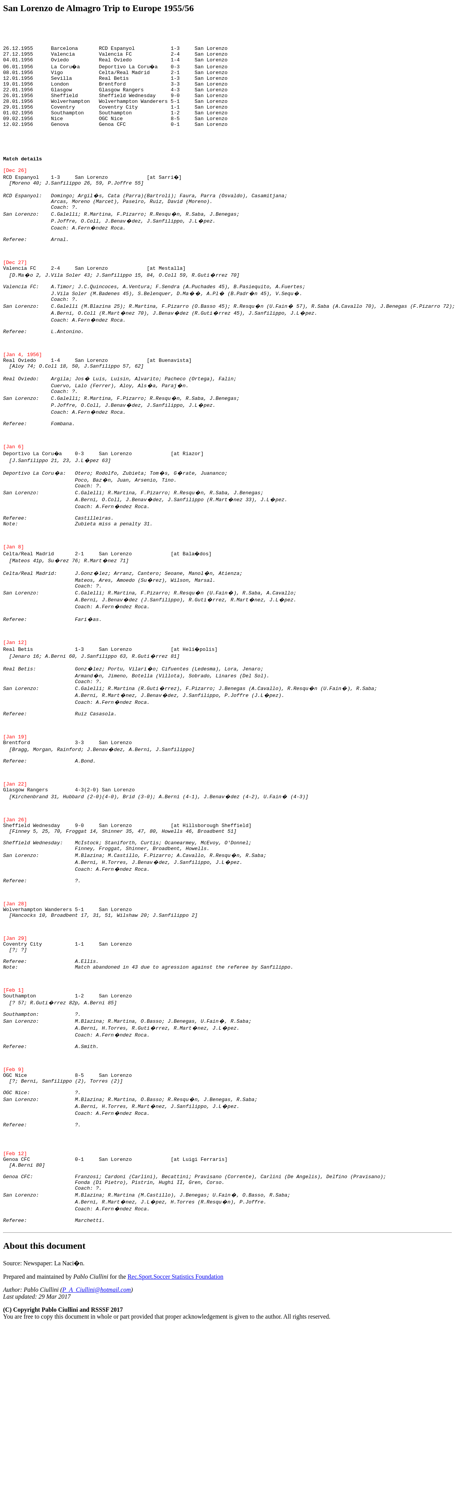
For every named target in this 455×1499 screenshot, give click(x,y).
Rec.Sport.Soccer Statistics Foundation (175, 1442)
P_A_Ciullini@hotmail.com (96, 1455)
